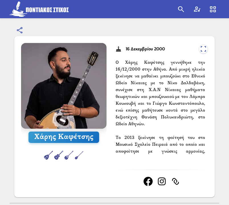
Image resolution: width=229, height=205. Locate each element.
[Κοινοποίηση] (20, 30)
